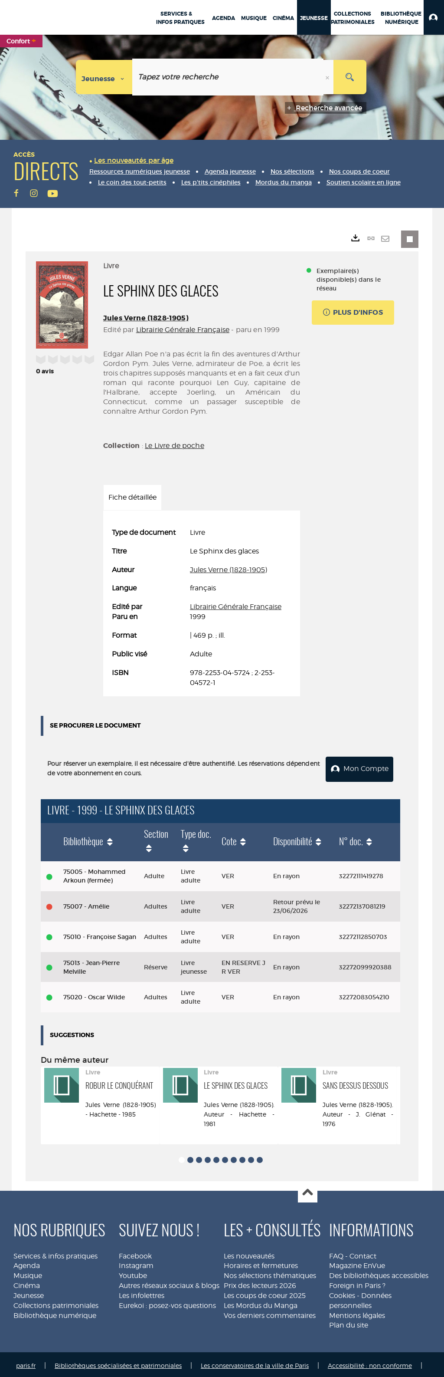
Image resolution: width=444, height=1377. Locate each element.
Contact (362, 1253)
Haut (307, 1190)
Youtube (133, 1273)
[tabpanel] (201, 608)
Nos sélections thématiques (270, 1273)
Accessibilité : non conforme (370, 1363)
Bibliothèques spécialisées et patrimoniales (118, 1363)
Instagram (136, 1263)
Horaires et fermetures (261, 1263)
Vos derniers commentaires (270, 1313)
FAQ (336, 1253)
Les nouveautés (249, 1253)
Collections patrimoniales (55, 1303)
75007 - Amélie (86, 904)
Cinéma (26, 1283)
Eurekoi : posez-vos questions (167, 1303)
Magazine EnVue (357, 1263)
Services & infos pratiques (55, 1253)
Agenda (26, 1263)
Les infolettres (141, 1293)
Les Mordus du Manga (260, 1303)
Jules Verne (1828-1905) (146, 318)
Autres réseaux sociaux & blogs (169, 1283)
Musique (27, 1273)
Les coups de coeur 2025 (265, 1293)
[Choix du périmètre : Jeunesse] (104, 77)
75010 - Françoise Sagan (99, 934)
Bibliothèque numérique (54, 1313)
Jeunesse (28, 1293)
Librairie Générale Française (182, 330)
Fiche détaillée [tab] (132, 497)
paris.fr (26, 1363)
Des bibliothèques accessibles (378, 1273)
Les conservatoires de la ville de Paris (255, 1363)
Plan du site (348, 1322)
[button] (434, 17)
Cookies (342, 1293)
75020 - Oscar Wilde (94, 994)
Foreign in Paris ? (357, 1283)
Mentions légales (357, 1313)
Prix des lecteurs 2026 (260, 1283)
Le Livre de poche (174, 445)
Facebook (135, 1253)
